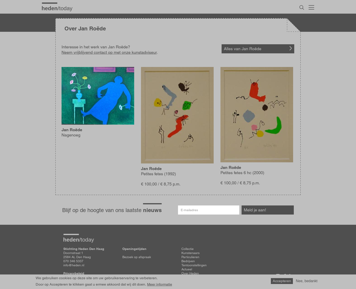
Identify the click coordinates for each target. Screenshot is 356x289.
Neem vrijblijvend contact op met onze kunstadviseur (109, 52)
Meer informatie (159, 286)
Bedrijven (188, 261)
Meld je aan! (255, 209)
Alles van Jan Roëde (242, 48)
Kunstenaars (190, 253)
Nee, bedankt (306, 282)
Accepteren (282, 282)
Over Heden (190, 273)
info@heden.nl (73, 265)
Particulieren (190, 257)
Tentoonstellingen (194, 265)
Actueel (186, 269)
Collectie (187, 249)
